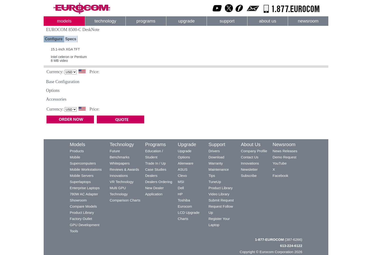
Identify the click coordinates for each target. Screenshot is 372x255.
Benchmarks (119, 157)
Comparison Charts (125, 200)
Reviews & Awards (124, 169)
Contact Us (249, 157)
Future (115, 151)
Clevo (182, 176)
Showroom (78, 200)
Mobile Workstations (86, 169)
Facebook (280, 176)
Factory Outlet (81, 219)
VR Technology (122, 182)
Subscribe (249, 176)
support (226, 20)
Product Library (82, 212)
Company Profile (254, 151)
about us (267, 20)
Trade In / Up (155, 163)
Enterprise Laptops (85, 188)
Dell (181, 188)
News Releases (285, 151)
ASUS (182, 169)
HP (180, 194)
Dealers (151, 176)
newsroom (308, 20)
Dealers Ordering (158, 182)
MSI (181, 182)
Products (77, 151)
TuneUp (215, 182)
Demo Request (284, 157)
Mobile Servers (81, 176)
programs (145, 20)
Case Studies (155, 169)
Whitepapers (120, 163)
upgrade (186, 20)
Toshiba (184, 200)
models (64, 20)
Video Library (219, 194)
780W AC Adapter (84, 194)
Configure (54, 39)
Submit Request (221, 200)
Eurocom (185, 206)
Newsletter (249, 169)
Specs (70, 39)
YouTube (280, 163)
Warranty (216, 163)
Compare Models (83, 206)
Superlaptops (80, 182)
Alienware (185, 163)
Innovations (119, 176)
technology (105, 20)
